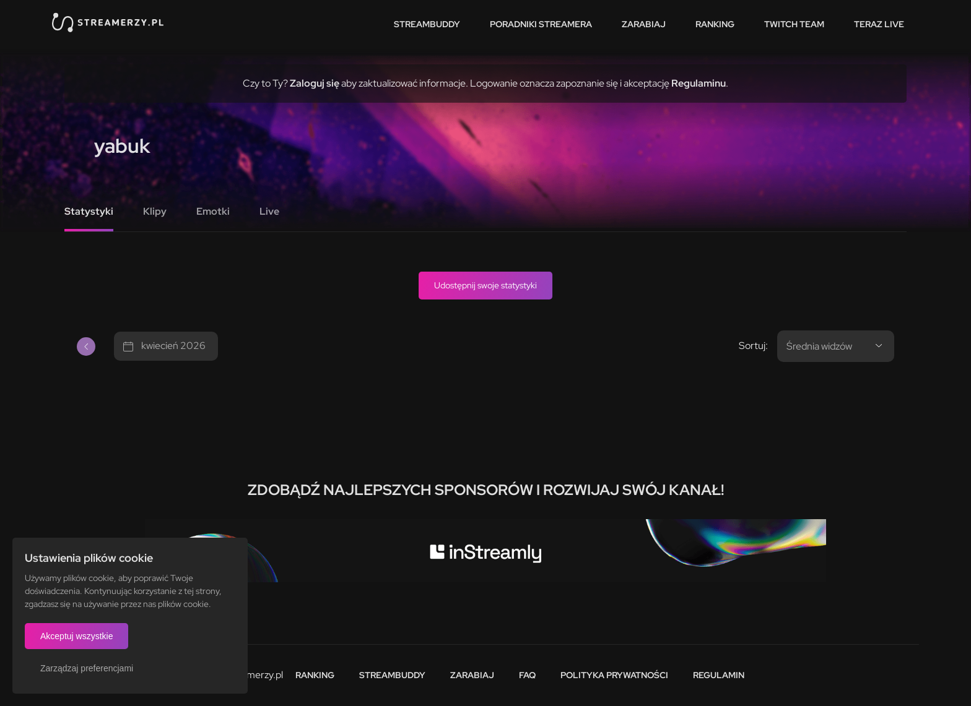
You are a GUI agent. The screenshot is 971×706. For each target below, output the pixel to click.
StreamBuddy (427, 24)
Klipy (155, 211)
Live (269, 211)
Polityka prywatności (614, 675)
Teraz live (879, 24)
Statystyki (88, 211)
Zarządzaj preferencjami (86, 668)
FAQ (527, 675)
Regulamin (718, 675)
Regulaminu (698, 83)
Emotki (213, 211)
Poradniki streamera (541, 24)
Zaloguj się (314, 83)
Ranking (714, 24)
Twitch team (794, 24)
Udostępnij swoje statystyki (485, 285)
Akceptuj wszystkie (76, 636)
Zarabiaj (644, 24)
